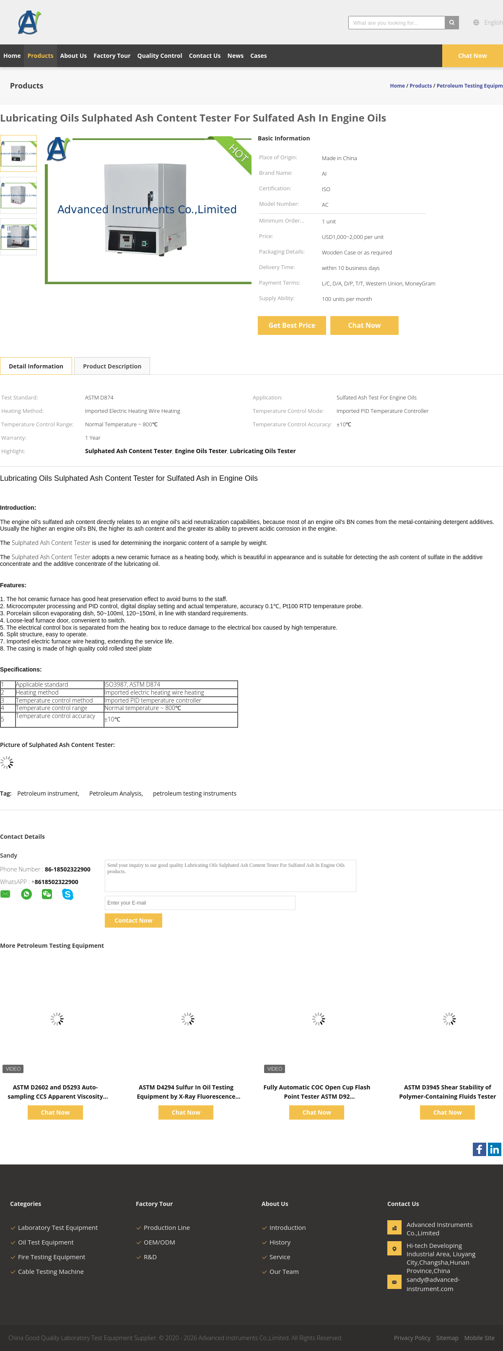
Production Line (163, 1227)
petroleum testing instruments (194, 793)
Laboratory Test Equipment (54, 1227)
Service (276, 1256)
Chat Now (472, 56)
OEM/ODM (155, 1242)
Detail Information (36, 366)
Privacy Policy (412, 1338)
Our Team (280, 1271)
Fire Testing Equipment (48, 1256)
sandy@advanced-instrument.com (433, 1284)
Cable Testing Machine (47, 1271)
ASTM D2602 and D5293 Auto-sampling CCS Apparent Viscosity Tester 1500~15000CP (55, 1096)
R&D (146, 1256)
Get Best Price (292, 325)
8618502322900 (56, 882)
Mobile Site (479, 1338)
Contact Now (133, 920)
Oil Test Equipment (42, 1242)
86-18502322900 (68, 869)
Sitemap (447, 1338)
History (276, 1242)
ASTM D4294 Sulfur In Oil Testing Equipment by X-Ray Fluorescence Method (186, 1096)
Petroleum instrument (47, 793)
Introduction (284, 1227)
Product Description (112, 366)
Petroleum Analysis (115, 793)
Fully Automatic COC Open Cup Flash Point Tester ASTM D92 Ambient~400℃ (316, 1096)
